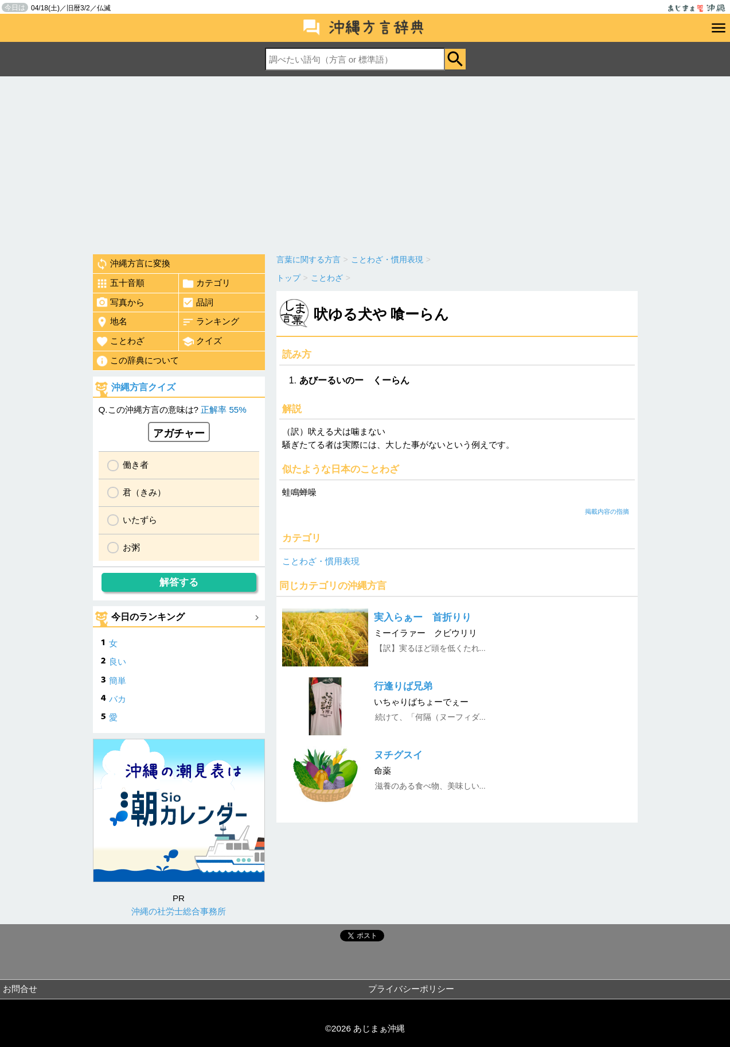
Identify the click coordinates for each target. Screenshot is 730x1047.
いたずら (140, 520)
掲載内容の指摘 (607, 511)
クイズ (202, 341)
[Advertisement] (365, 162)
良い (117, 661)
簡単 (117, 680)
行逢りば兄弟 (403, 686)
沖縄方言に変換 (133, 264)
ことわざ (120, 341)
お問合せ (20, 989)
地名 (111, 322)
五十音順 (120, 283)
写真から (120, 302)
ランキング (210, 322)
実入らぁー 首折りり (422, 617)
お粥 (131, 547)
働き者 (136, 465)
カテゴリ (206, 283)
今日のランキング (148, 617)
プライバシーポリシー (411, 989)
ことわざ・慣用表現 (321, 561)
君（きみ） (144, 492)
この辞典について (137, 361)
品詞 (197, 302)
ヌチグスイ (398, 755)
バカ (117, 699)
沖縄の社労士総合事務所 (178, 911)
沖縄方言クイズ (143, 387)
